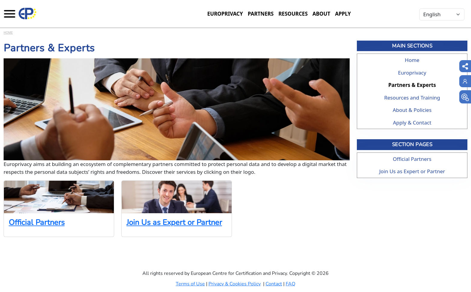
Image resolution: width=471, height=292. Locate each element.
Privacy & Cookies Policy (234, 284)
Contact (274, 284)
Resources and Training (412, 97)
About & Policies (412, 109)
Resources (293, 13)
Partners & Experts (412, 84)
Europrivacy (225, 13)
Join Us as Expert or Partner (174, 222)
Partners (261, 13)
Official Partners (37, 222)
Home (8, 32)
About (321, 13)
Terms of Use (190, 284)
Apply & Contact (412, 122)
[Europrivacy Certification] (28, 13)
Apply (343, 13)
